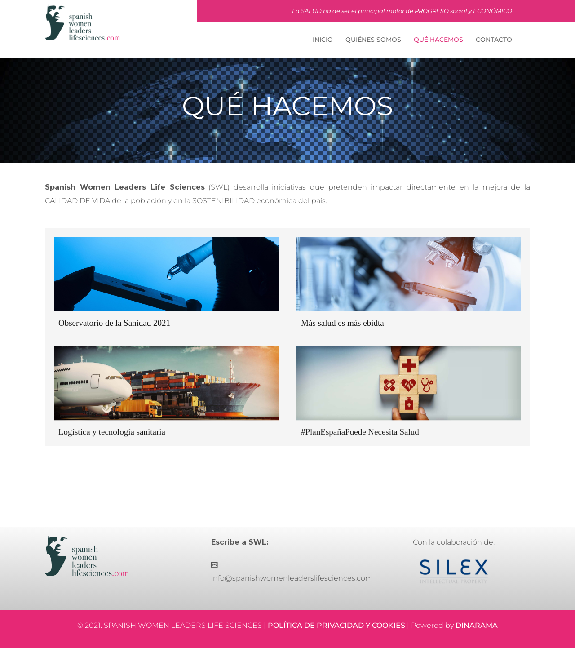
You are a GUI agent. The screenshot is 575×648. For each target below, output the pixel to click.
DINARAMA (477, 625)
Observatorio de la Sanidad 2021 (114, 323)
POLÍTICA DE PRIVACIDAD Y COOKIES (336, 625)
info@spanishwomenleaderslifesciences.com (292, 578)
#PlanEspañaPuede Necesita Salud (360, 431)
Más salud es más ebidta (342, 323)
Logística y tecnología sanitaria (111, 431)
